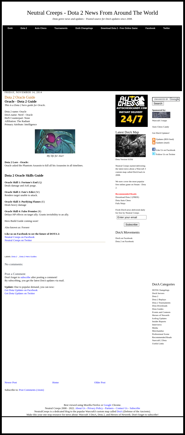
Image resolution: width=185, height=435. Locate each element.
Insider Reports (159, 321)
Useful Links (158, 343)
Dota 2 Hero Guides (27, 256)
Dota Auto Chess (123, 200)
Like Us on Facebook (165, 150)
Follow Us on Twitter (165, 154)
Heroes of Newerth (160, 315)
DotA (10, 28)
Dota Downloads (159, 305)
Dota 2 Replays (159, 299)
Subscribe (135, 408)
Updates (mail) (162, 142)
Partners (109, 408)
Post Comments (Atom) (31, 389)
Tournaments (61, 28)
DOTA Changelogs (160, 290)
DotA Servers (158, 293)
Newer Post (11, 382)
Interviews (157, 324)
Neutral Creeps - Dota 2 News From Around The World (92, 12)
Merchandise (158, 331)
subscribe (25, 277)
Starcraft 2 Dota (159, 340)
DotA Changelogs (84, 28)
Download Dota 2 (123, 197)
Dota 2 (24, 28)
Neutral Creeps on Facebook (19, 237)
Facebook (150, 28)
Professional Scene (160, 334)
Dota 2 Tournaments (161, 302)
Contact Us (122, 408)
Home (55, 382)
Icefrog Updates (159, 318)
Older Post (99, 382)
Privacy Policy (95, 408)
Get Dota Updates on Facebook (21, 290)
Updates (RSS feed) (165, 139)
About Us (80, 408)
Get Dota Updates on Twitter (20, 293)
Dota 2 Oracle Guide (20, 97)
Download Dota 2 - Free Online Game (119, 28)
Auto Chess (41, 28)
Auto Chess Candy (160, 126)
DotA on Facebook (123, 238)
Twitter (166, 28)
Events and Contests (161, 312)
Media (155, 328)
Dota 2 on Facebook (124, 241)
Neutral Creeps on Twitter (18, 240)
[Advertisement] (92, 60)
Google (107, 404)
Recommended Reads (162, 337)
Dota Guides (157, 309)
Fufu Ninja (120, 203)
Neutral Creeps (132, 213)
